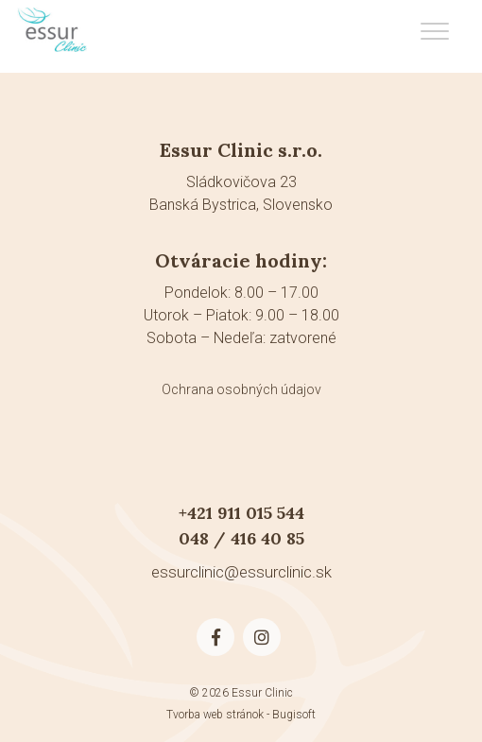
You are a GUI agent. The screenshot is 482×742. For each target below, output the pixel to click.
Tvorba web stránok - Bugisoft (241, 714)
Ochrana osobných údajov (241, 389)
